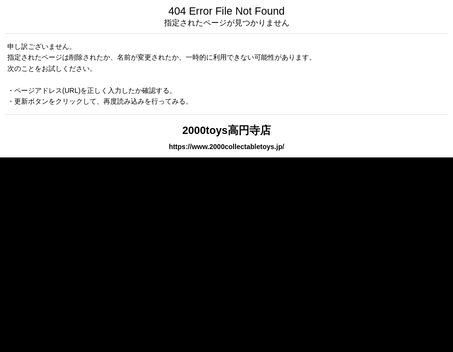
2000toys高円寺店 (226, 130)
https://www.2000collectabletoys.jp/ (227, 147)
